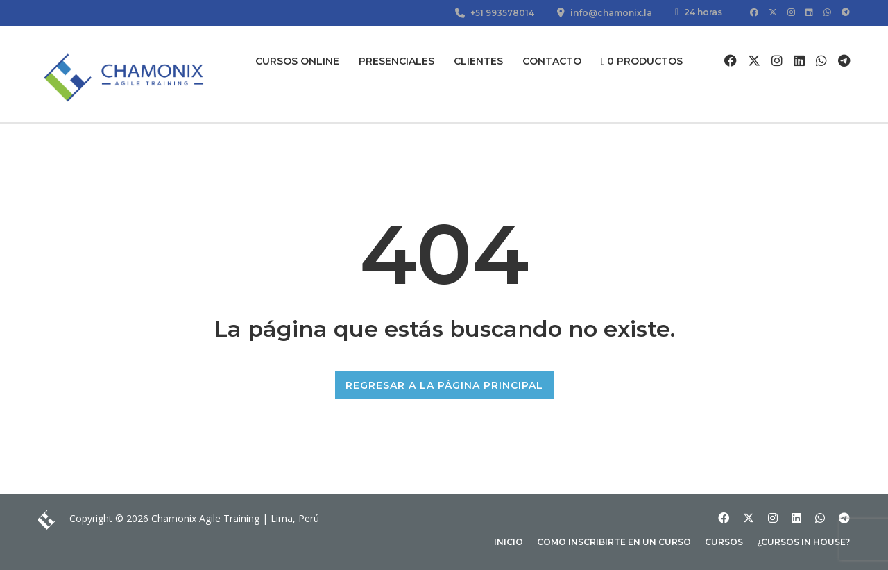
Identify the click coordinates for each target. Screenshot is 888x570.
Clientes (478, 61)
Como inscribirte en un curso (614, 542)
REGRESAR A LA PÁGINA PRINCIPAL (444, 385)
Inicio (508, 542)
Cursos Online (297, 61)
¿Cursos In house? (803, 542)
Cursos (724, 542)
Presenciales (396, 61)
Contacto (551, 61)
